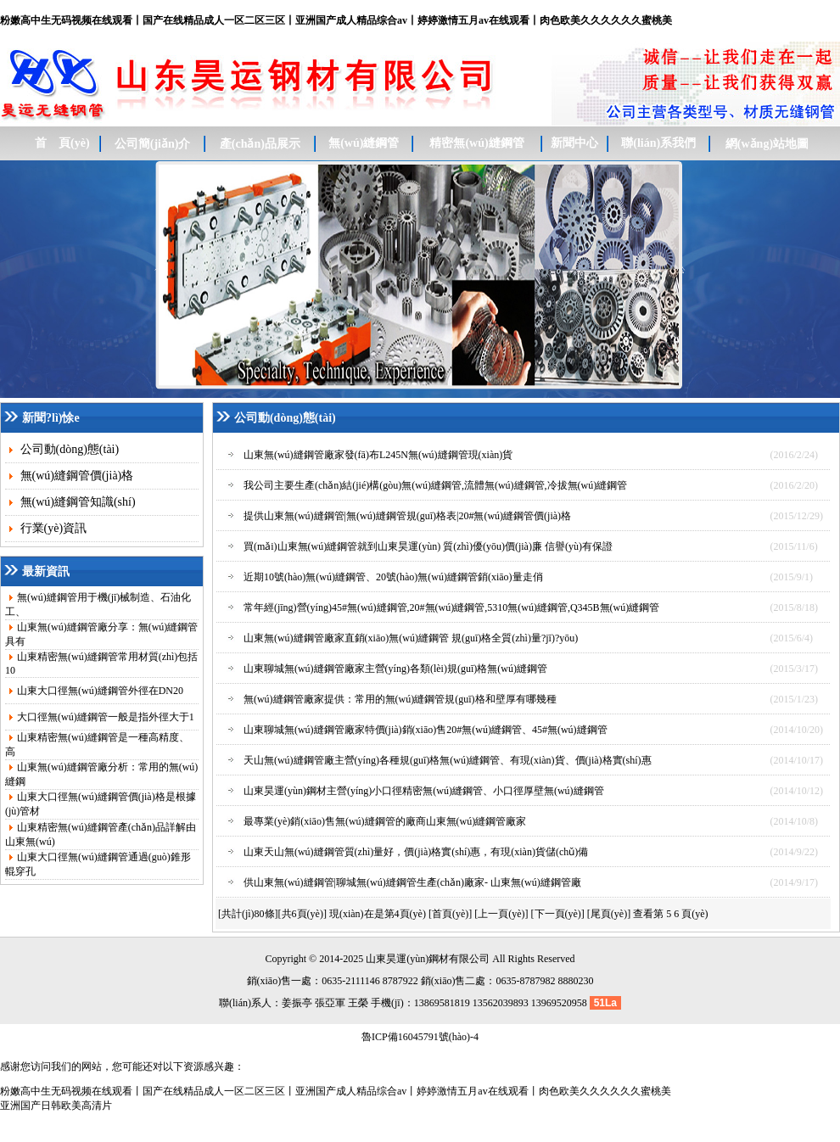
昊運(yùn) (407, 959)
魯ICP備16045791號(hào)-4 (420, 1037)
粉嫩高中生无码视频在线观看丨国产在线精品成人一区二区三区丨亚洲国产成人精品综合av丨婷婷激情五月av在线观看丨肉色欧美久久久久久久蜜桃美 (336, 20)
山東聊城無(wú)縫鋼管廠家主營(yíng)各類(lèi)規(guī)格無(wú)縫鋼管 (395, 669)
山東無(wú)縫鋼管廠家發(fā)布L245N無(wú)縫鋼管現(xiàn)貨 (378, 455)
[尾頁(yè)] (608, 914)
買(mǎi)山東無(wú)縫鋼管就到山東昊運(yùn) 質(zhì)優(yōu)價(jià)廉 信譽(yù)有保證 (428, 546)
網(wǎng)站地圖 (767, 143)
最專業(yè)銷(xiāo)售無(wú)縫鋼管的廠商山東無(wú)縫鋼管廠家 (385, 821)
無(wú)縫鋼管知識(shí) (76, 501)
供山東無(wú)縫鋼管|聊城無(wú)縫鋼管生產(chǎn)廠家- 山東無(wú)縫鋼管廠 (412, 882)
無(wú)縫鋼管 (363, 143)
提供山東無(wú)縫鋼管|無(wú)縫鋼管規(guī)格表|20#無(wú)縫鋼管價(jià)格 (407, 516)
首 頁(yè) (62, 143)
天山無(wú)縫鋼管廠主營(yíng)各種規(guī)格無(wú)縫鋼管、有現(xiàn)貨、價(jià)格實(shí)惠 (448, 760)
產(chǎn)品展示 (260, 143)
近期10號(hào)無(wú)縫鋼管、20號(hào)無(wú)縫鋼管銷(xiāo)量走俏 (393, 577)
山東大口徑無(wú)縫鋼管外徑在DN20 (100, 691)
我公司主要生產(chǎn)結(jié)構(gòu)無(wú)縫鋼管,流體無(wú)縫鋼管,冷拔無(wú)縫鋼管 (435, 485)
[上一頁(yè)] (501, 914)
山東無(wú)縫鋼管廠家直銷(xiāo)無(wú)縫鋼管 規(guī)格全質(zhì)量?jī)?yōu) (411, 638)
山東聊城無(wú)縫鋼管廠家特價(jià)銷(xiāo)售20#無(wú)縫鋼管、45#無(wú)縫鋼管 (426, 730)
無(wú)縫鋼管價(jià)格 (75, 475)
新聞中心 (574, 143)
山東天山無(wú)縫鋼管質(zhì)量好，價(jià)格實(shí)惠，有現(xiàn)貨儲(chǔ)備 (416, 852)
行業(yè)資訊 (52, 528)
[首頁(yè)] (450, 914)
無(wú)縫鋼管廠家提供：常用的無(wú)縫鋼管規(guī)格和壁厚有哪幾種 (400, 699)
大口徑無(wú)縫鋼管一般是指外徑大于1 (105, 717)
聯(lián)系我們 (658, 143)
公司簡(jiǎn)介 (153, 143)
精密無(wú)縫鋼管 (476, 143)
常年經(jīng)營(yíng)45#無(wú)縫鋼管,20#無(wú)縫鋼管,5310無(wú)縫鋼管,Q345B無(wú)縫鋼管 (451, 607)
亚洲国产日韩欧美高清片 (56, 1105)
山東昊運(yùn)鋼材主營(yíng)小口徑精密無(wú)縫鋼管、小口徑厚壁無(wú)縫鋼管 (424, 791)
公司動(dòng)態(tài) (68, 449)
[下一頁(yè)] (558, 914)
